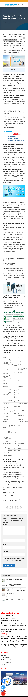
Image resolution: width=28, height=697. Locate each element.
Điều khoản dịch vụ (6, 662)
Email (4, 544)
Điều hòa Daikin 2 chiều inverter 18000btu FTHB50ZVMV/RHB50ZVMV (16, 580)
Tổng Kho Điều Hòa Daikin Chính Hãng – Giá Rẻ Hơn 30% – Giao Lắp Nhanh (16, 589)
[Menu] (2, 5)
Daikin (22, 22)
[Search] (18, 4)
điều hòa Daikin (15, 34)
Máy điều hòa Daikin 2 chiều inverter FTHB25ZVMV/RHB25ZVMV (15, 600)
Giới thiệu (3, 655)
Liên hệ (3, 664)
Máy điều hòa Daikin (11, 148)
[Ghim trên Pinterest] (18, 507)
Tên (4, 537)
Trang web (5, 551)
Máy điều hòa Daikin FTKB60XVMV (11, 296)
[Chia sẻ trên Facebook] (10, 507)
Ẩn (16, 69)
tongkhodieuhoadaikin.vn (13, 620)
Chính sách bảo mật (6, 660)
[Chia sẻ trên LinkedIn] (20, 507)
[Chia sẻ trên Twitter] (13, 507)
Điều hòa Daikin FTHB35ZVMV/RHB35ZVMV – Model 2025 (15, 595)
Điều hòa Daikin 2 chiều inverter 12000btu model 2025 (14, 585)
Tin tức (14, 14)
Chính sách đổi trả (5, 657)
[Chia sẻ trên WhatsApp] (7, 507)
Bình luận (5, 524)
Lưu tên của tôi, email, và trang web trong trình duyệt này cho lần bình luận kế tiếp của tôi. (14, 560)
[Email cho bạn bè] (15, 507)
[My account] (26, 4)
